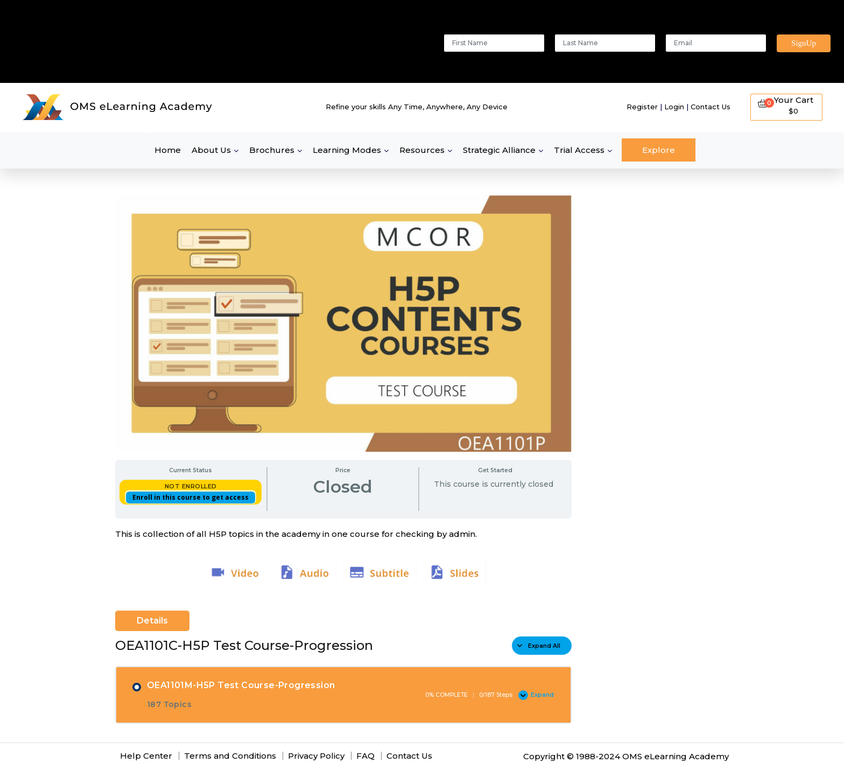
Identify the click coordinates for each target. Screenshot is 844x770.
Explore (658, 150)
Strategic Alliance (499, 150)
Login (674, 106)
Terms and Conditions (230, 756)
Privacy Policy (316, 756)
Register (642, 106)
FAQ (365, 756)
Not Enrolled (191, 486)
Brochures (271, 150)
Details (152, 620)
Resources (422, 150)
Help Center (146, 756)
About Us (211, 150)
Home (167, 150)
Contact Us (710, 106)
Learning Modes (347, 150)
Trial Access (579, 150)
